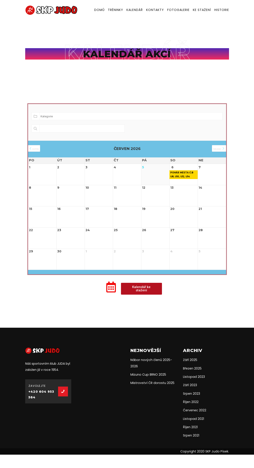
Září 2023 (190, 399)
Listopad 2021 (193, 432)
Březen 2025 (192, 382)
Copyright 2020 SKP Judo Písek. (205, 465)
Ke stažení (202, 10)
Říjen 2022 (191, 416)
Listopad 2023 (193, 391)
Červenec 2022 (194, 424)
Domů (99, 10)
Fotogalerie (178, 10)
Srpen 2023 (191, 407)
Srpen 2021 (191, 449)
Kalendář (134, 10)
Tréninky (115, 10)
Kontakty (155, 10)
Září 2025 (190, 374)
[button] (141, 303)
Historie (221, 10)
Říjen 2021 (190, 441)
